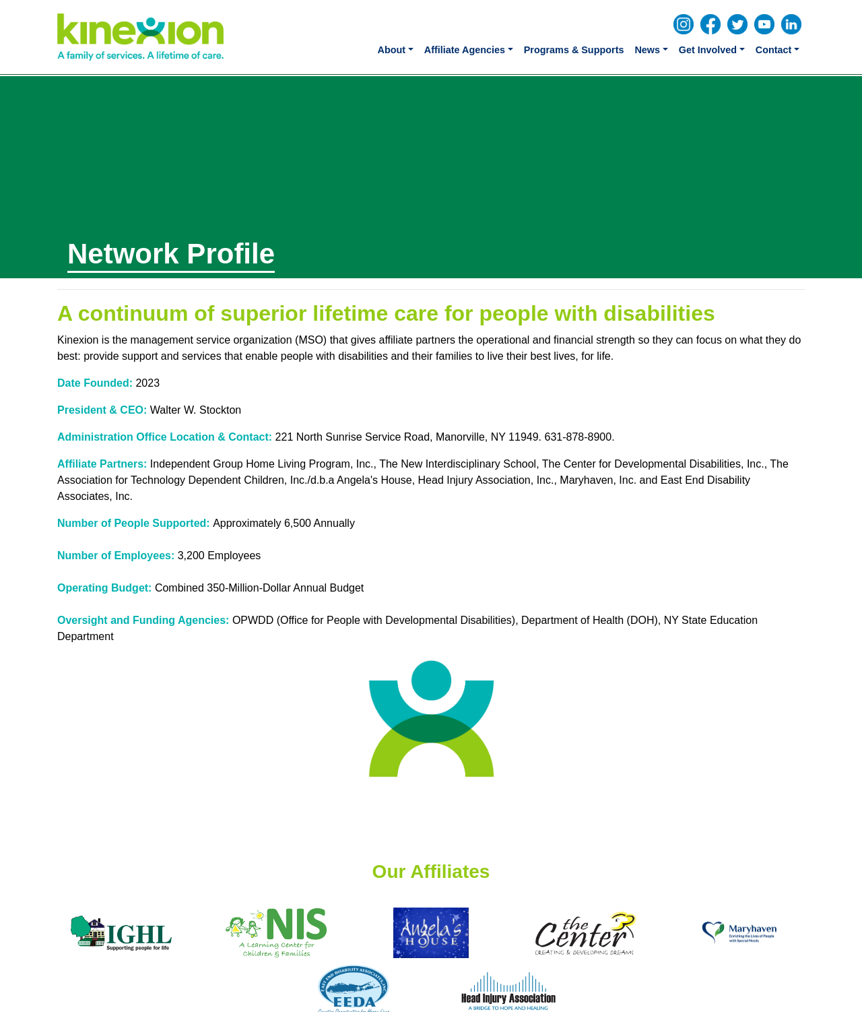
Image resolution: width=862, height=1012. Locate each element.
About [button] (392, 49)
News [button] (647, 49)
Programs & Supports (574, 49)
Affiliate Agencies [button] (464, 49)
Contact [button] (774, 49)
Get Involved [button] (708, 49)
